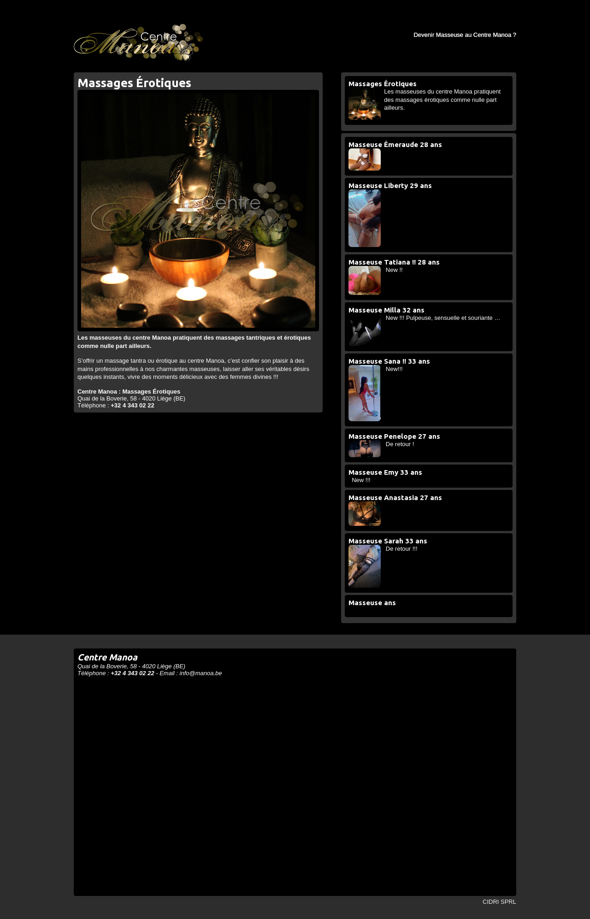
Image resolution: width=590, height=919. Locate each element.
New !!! (361, 480)
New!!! (394, 368)
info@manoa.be (201, 673)
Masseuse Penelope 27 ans (394, 436)
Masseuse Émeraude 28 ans (395, 144)
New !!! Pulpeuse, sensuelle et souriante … (443, 317)
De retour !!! (402, 548)
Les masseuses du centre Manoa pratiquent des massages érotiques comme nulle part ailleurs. (442, 99)
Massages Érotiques (382, 84)
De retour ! (400, 444)
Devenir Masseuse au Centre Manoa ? (464, 34)
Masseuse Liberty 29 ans (390, 185)
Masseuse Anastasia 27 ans (395, 497)
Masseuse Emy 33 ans (385, 472)
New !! (394, 269)
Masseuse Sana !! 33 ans (389, 361)
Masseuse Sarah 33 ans (387, 541)
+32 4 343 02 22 (132, 405)
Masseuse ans (372, 603)
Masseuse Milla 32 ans (386, 310)
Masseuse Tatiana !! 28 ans (394, 262)
